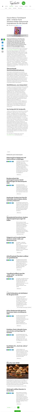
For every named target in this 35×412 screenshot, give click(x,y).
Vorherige (8, 407)
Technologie (21, 6)
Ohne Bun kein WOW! (13, 363)
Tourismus (26, 6)
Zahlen (6, 8)
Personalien (14, 8)
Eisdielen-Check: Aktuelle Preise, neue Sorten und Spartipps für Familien (17, 330)
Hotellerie (6, 6)
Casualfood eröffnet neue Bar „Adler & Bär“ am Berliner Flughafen (16, 275)
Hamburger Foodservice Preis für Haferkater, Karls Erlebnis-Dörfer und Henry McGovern (17, 199)
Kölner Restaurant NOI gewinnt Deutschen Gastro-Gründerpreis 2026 (16, 312)
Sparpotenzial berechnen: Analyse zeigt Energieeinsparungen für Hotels (17, 218)
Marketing (16, 6)
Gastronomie (11, 6)
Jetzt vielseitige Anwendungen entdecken (24, 307)
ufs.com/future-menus (11, 134)
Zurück (8, 151)
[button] (2, 39)
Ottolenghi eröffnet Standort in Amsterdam (16, 390)
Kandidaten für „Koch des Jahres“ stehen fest (17, 346)
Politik (30, 6)
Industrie (10, 8)
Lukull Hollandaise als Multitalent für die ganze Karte (17, 293)
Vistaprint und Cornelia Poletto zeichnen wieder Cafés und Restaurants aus (16, 238)
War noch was (20, 8)
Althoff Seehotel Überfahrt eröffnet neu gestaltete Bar (17, 257)
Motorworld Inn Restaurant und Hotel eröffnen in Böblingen (16, 158)
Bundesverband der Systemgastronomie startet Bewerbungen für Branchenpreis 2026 (17, 180)
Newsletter (17, 411)
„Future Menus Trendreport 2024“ (13, 49)
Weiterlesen (19, 174)
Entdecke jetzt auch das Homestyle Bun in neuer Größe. (16, 385)
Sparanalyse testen (20, 234)
